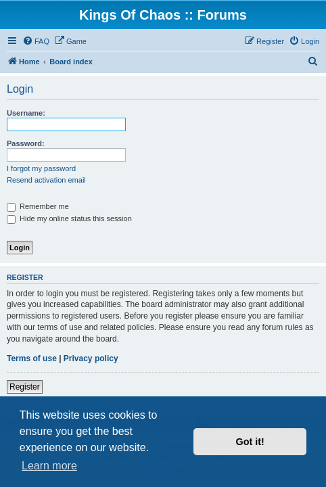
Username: (26, 113)
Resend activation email (46, 180)
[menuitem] (35, 41)
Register (24, 387)
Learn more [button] (49, 465)
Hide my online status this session (69, 218)
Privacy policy (91, 358)
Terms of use (32, 358)
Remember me (38, 206)
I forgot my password (41, 168)
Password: (26, 143)
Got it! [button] (250, 441)
